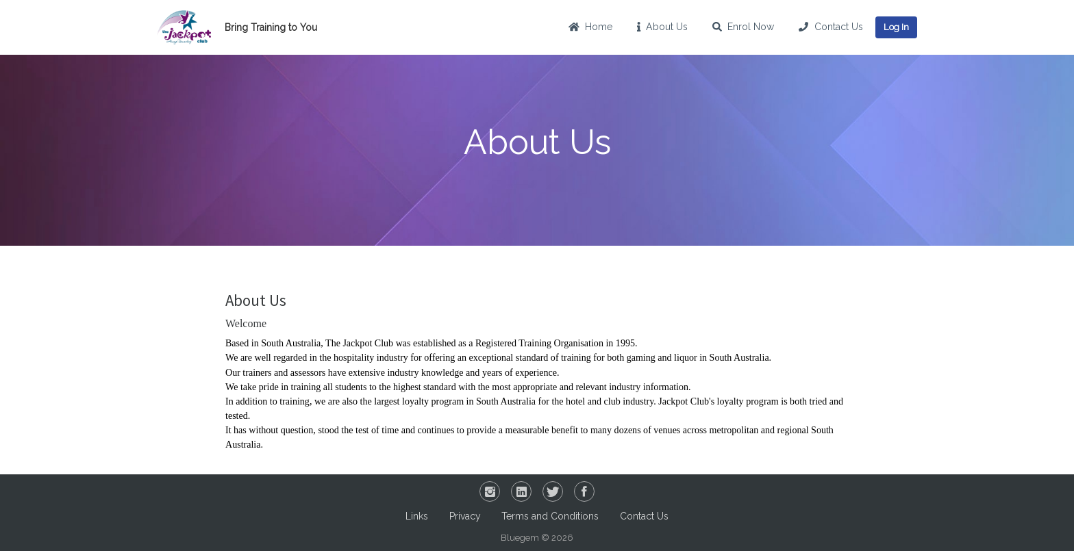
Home (590, 26)
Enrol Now (743, 26)
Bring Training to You (271, 27)
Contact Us (830, 26)
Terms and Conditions (550, 516)
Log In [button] (896, 27)
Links (416, 516)
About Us (662, 26)
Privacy (465, 516)
